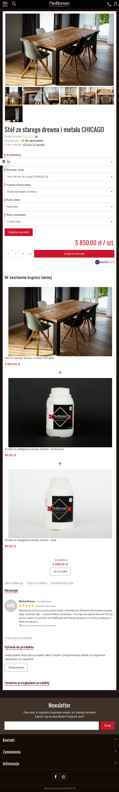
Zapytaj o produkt (18, 232)
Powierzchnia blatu (19, 185)
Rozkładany (14, 155)
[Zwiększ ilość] (8, 254)
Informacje (59, 763)
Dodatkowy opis (62, 583)
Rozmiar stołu (15, 170)
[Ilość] (15, 254)
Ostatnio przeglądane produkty (27, 683)
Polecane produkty (18, 638)
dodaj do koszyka (74, 253)
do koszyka (60, 571)
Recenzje (11, 590)
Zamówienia (59, 752)
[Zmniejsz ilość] (23, 254)
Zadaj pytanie (16, 667)
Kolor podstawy (16, 214)
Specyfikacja (14, 583)
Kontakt (59, 740)
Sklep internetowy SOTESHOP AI (59, 788)
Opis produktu (37, 583)
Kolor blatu (13, 199)
